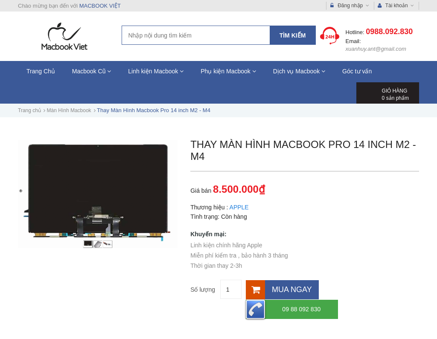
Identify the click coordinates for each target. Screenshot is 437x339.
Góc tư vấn (357, 71)
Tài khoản (396, 6)
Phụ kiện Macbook (228, 71)
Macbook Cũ (91, 71)
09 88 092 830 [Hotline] (357, 289)
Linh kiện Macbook (156, 71)
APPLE (239, 207)
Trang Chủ (40, 71)
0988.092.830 (389, 31)
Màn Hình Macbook (69, 110)
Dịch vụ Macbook (299, 71)
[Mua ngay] (281, 289)
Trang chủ (29, 110)
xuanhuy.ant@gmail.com (376, 49)
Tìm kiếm (293, 35)
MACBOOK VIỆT (100, 6)
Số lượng (202, 289)
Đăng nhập (349, 6)
